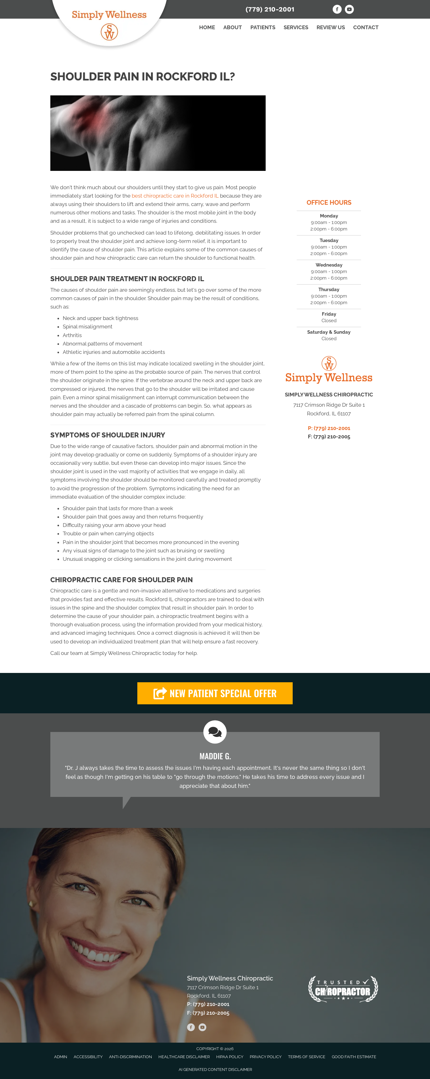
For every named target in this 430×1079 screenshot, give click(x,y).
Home (207, 27)
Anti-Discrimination (130, 1056)
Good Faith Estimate (354, 1056)
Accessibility (88, 1056)
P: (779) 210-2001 (329, 428)
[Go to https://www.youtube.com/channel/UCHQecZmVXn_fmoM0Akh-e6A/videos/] (349, 10)
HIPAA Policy (229, 1056)
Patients (262, 27)
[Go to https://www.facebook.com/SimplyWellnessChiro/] (337, 10)
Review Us (331, 27)
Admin (60, 1056)
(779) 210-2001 (269, 9)
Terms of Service (306, 1056)
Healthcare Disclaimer (184, 1056)
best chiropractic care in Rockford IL (175, 196)
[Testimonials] (215, 764)
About (232, 27)
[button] (215, 693)
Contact (366, 27)
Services (296, 27)
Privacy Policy (265, 1056)
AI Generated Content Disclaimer (215, 1069)
